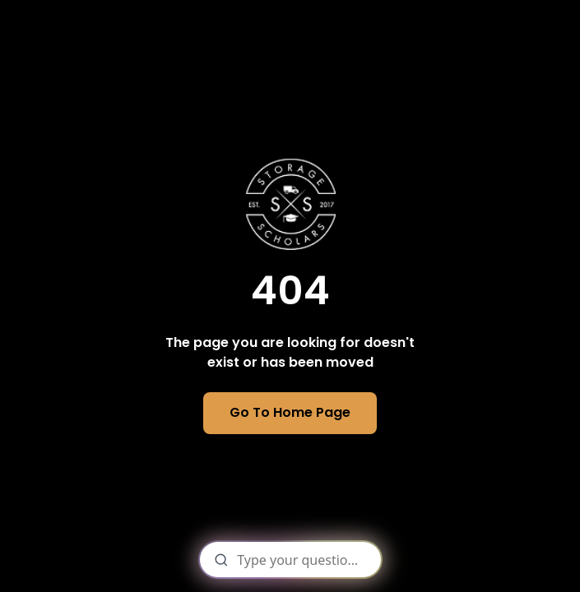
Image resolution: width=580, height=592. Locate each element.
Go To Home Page (290, 412)
